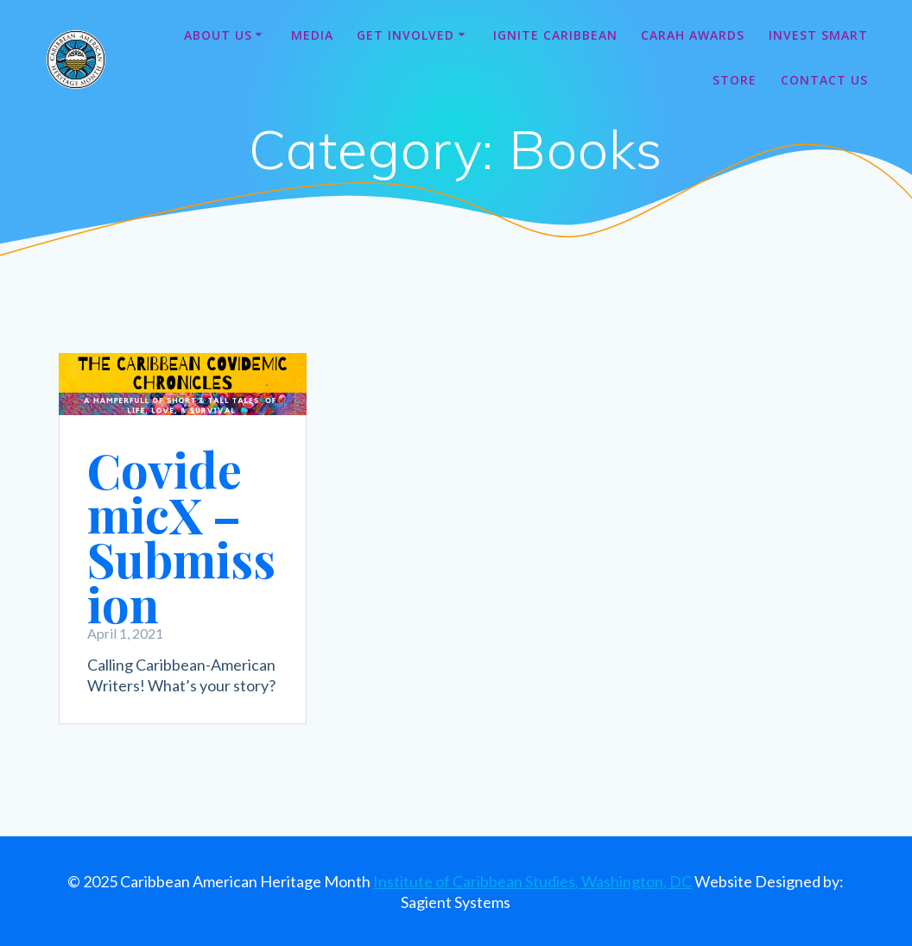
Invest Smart (818, 35)
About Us (218, 35)
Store (734, 80)
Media (312, 35)
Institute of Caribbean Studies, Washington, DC (532, 881)
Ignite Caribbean (555, 35)
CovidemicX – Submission (181, 536)
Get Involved (405, 35)
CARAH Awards (692, 35)
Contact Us (824, 80)
